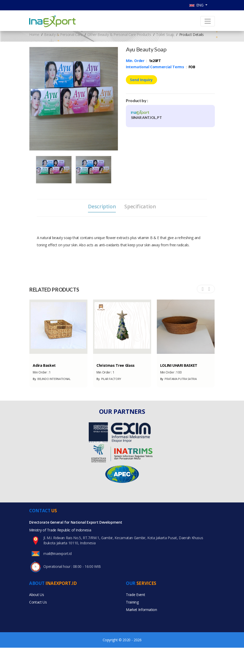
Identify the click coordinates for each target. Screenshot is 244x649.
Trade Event (135, 595)
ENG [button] (197, 5)
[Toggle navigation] (207, 21)
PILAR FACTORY (108, 379)
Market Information (141, 610)
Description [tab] (101, 206)
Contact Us (38, 603)
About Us (36, 595)
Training (132, 603)
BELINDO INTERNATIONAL (51, 379)
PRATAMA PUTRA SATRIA (178, 379)
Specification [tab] (141, 206)
